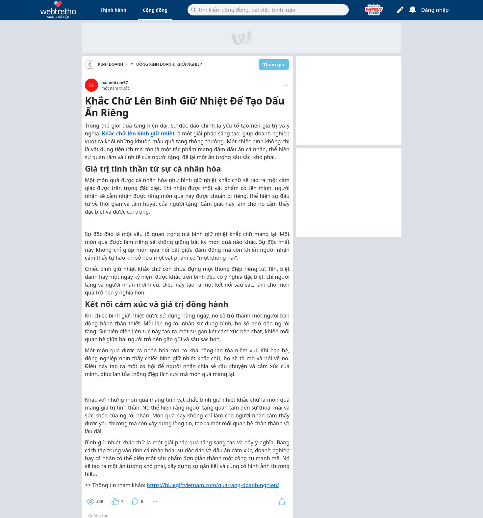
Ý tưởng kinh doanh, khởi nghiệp (166, 64)
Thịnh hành (113, 10)
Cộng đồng (155, 10)
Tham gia (273, 64)
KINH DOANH (110, 64)
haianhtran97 (114, 82)
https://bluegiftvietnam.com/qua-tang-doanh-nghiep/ (213, 485)
